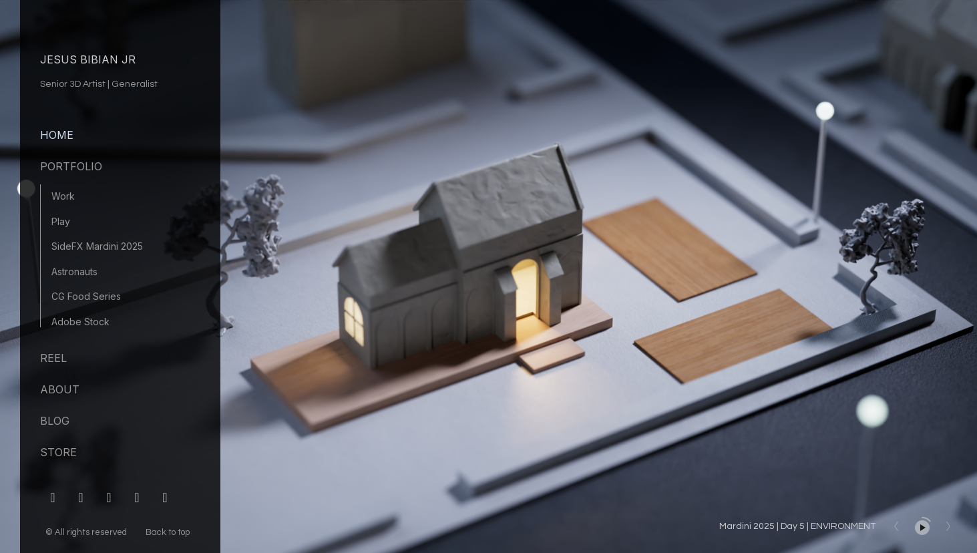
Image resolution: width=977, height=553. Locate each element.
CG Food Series (86, 296)
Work (63, 196)
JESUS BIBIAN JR (88, 59)
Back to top (169, 532)
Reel (53, 358)
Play (60, 221)
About (59, 389)
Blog (54, 420)
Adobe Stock (80, 321)
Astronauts (74, 271)
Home (56, 135)
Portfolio (71, 166)
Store (58, 452)
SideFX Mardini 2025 (97, 246)
